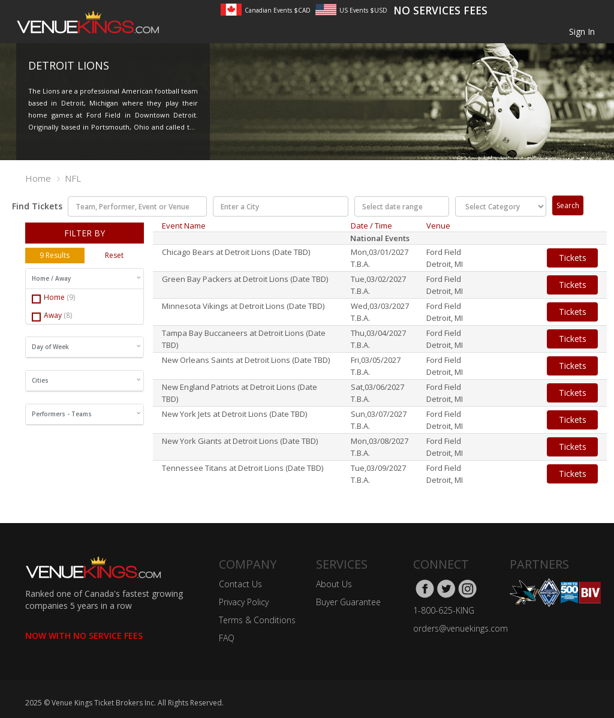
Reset (114, 255)
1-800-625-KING (443, 610)
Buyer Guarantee (348, 602)
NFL (73, 178)
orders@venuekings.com (460, 628)
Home (38, 178)
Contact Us (240, 584)
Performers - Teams (86, 414)
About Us (334, 584)
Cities (86, 380)
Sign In (582, 31)
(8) (68, 315)
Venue (438, 225)
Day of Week (86, 347)
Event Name (184, 225)
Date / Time (371, 225)
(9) (71, 297)
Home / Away (86, 278)
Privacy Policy (244, 602)
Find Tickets (33, 206)
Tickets (572, 257)
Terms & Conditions (257, 620)
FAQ (226, 638)
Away (52, 316)
